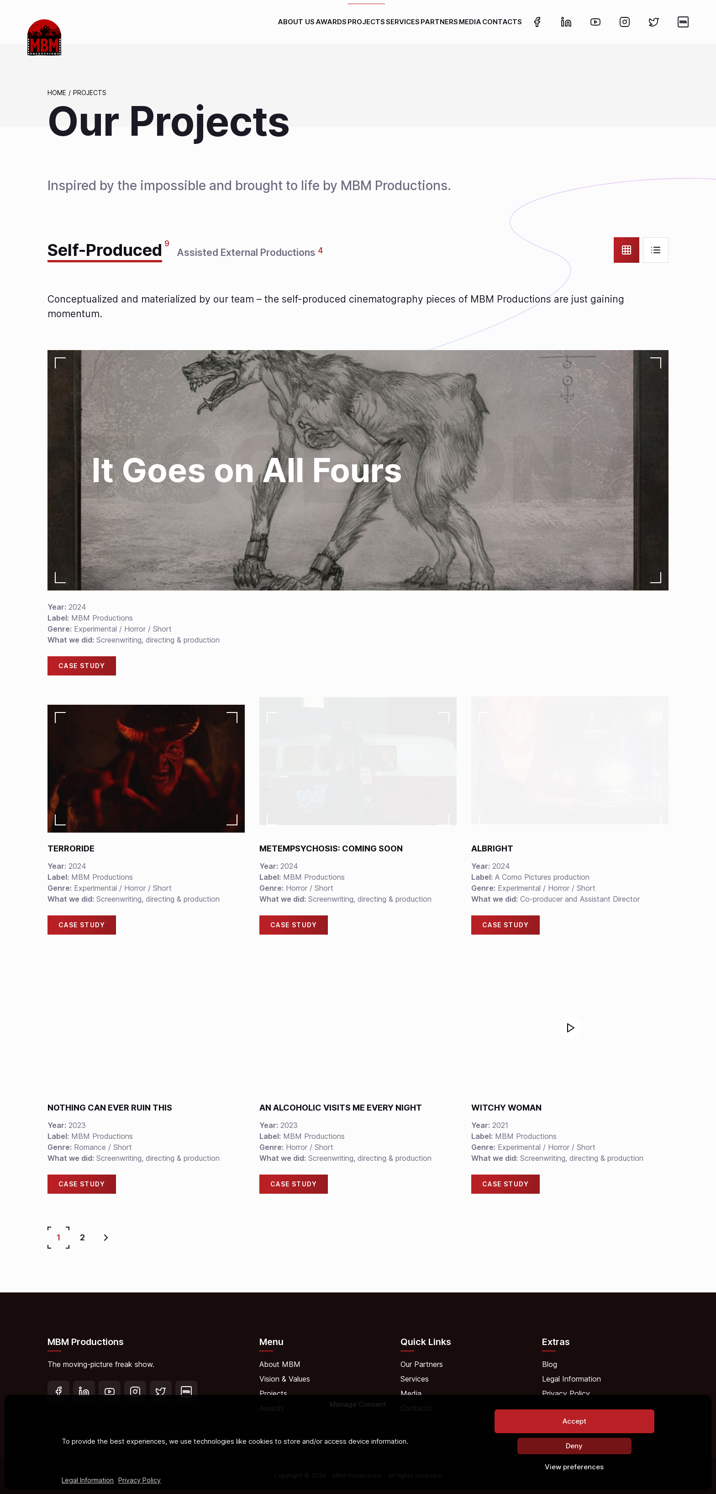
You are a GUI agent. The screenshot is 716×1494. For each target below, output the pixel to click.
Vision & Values (284, 1378)
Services (414, 1378)
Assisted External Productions (246, 252)
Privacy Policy (139, 1480)
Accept (574, 1421)
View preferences (574, 1466)
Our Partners (421, 1364)
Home (56, 92)
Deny (574, 1445)
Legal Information (88, 1480)
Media (410, 1393)
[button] (569, 1027)
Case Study (81, 666)
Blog (549, 1364)
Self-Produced (104, 250)
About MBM (279, 1364)
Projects (89, 92)
